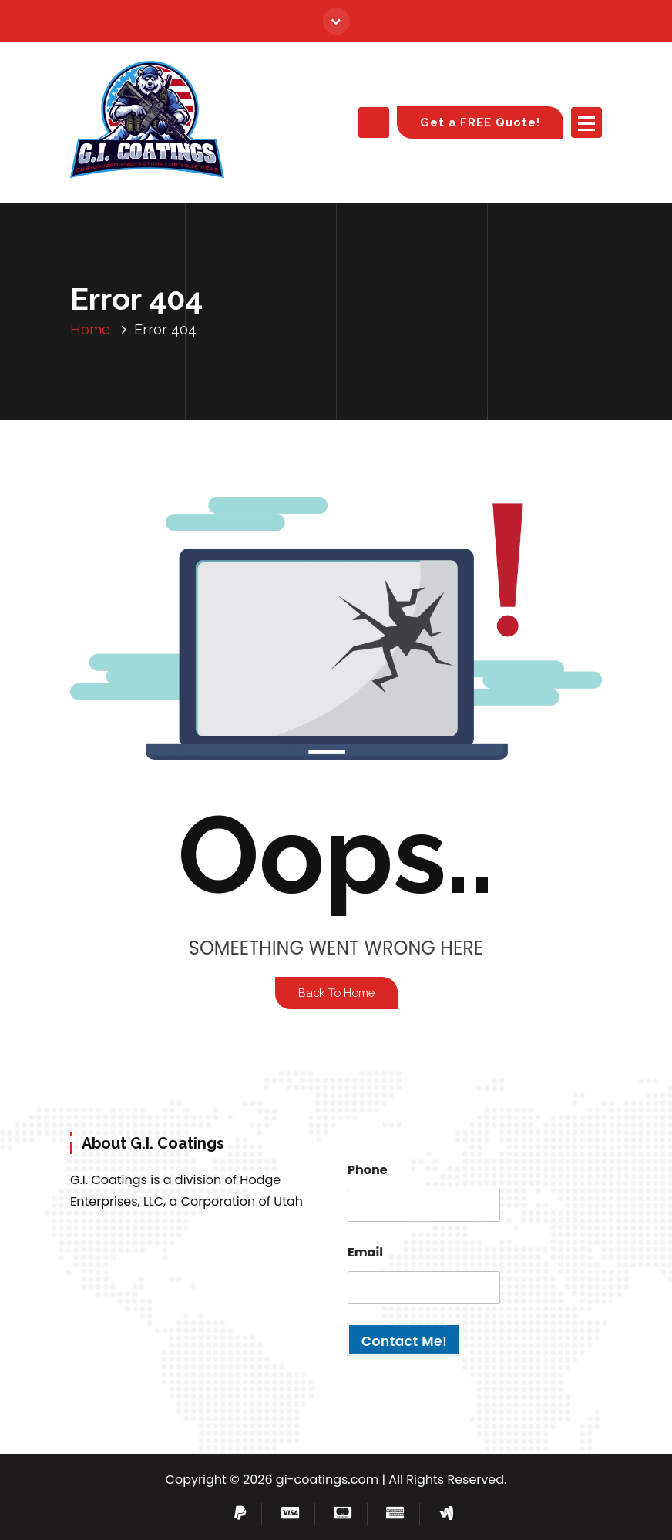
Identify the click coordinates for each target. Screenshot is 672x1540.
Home (90, 329)
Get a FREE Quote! (480, 122)
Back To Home (336, 992)
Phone (368, 1170)
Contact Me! (404, 1341)
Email (365, 1252)
